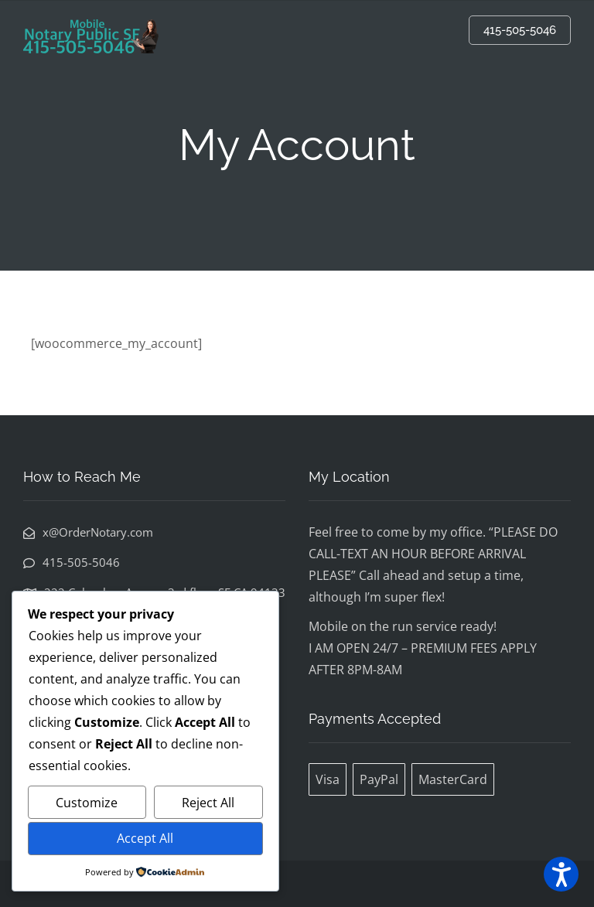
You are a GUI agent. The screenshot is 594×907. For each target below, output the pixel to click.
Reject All (208, 802)
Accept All (145, 838)
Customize (87, 802)
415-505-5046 (519, 30)
